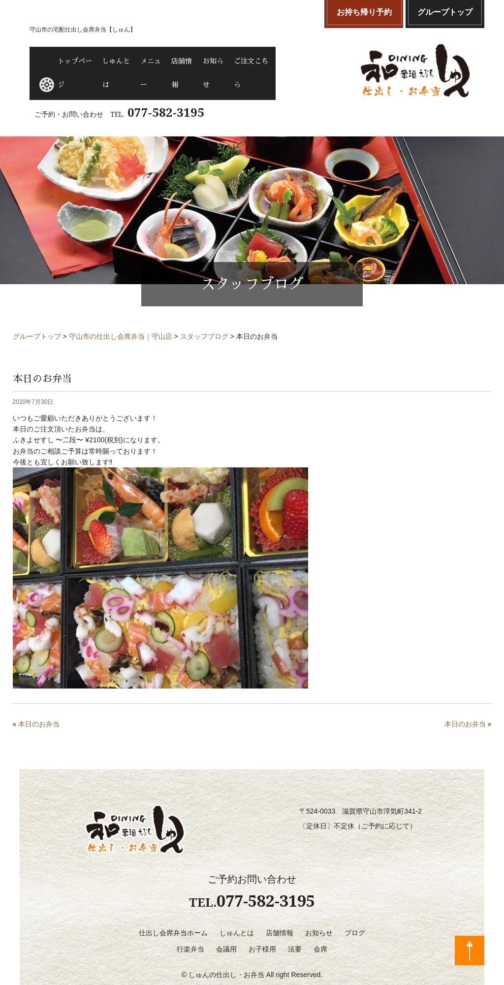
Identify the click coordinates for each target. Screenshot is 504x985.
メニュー (186, 61)
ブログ (355, 913)
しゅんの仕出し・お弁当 (226, 954)
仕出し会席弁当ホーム (173, 913)
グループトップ (444, 12)
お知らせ (274, 61)
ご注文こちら (325, 61)
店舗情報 (231, 61)
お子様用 (262, 929)
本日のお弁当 (39, 704)
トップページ (84, 61)
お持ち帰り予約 (364, 12)
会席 (320, 929)
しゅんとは (139, 61)
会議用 (226, 929)
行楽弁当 (190, 929)
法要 (295, 929)
